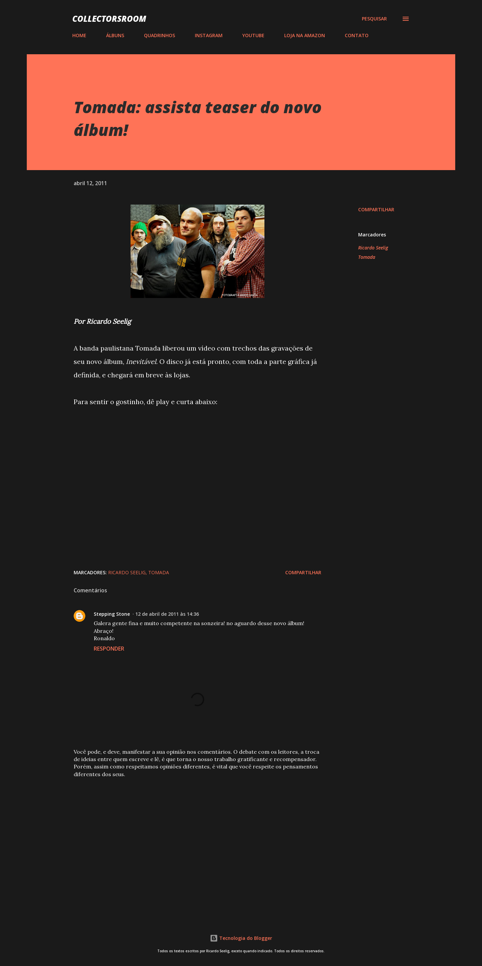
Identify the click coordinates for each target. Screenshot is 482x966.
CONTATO (357, 35)
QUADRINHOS (159, 35)
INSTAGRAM (209, 35)
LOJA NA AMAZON (304, 35)
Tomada (366, 257)
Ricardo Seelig (373, 247)
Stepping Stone (112, 614)
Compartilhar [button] (376, 209)
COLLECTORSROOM (109, 18)
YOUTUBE (253, 35)
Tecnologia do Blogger (241, 938)
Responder (109, 648)
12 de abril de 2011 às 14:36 (167, 614)
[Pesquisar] (374, 19)
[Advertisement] (187, 833)
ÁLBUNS (115, 35)
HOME (79, 35)
